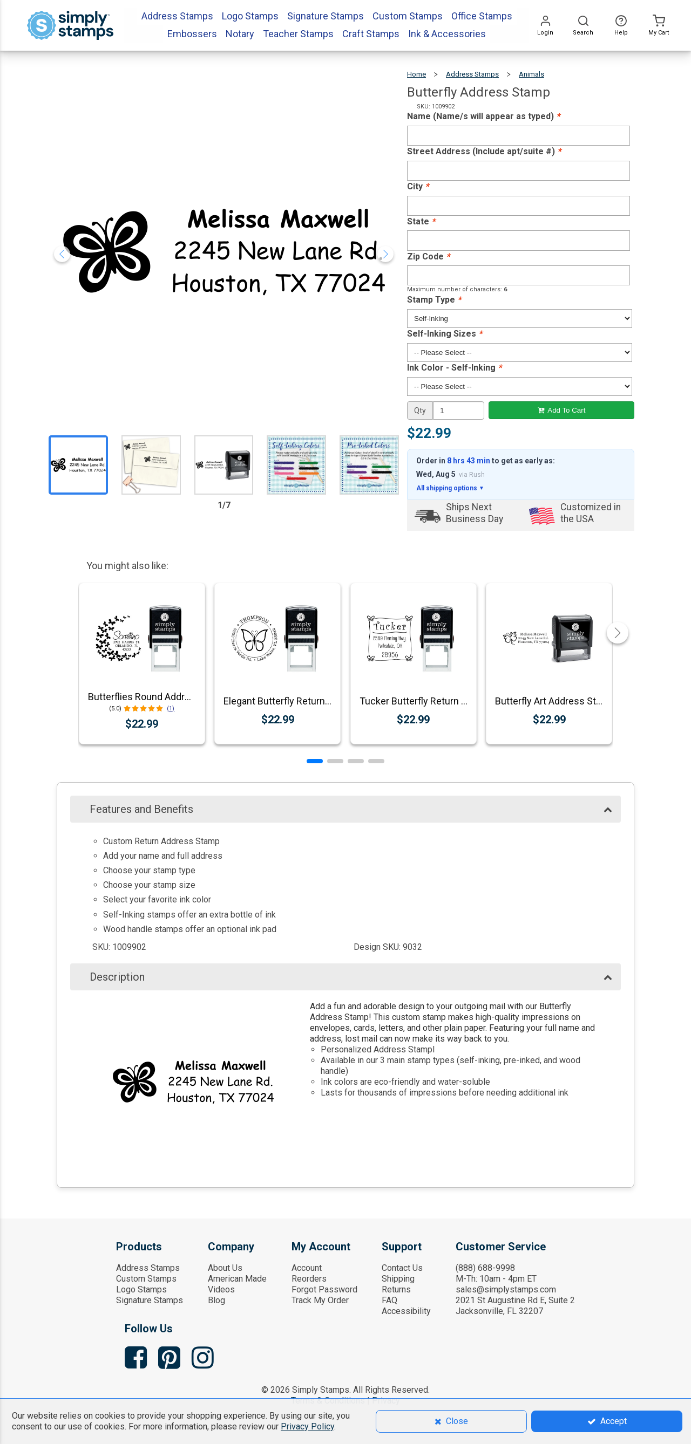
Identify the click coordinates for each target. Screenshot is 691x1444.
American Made (237, 1279)
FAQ (389, 1300)
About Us (225, 1268)
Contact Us (402, 1268)
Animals (531, 74)
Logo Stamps (141, 1289)
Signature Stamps (149, 1300)
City (418, 186)
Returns (396, 1289)
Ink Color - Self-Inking (454, 367)
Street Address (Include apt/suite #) (484, 151)
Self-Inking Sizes (444, 334)
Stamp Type (434, 300)
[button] (315, 761)
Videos (221, 1289)
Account (307, 1268)
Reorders (309, 1279)
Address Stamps (472, 74)
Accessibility (406, 1311)
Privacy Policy (307, 1426)
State (421, 221)
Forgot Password (324, 1289)
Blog (216, 1300)
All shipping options (450, 488)
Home (416, 74)
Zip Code (428, 256)
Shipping (398, 1279)
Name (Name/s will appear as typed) (483, 116)
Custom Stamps (146, 1279)
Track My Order (320, 1300)
